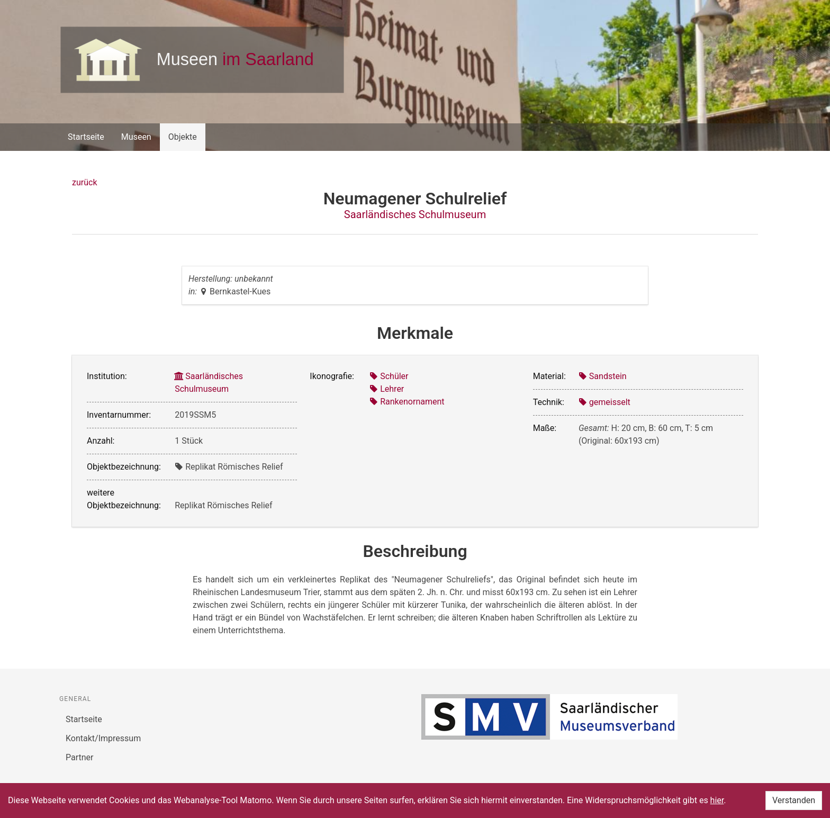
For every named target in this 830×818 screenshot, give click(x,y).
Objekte (182, 137)
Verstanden (793, 800)
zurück (84, 182)
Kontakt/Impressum (103, 738)
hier (717, 800)
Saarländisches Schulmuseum (415, 214)
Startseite (86, 137)
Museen (136, 137)
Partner (80, 757)
